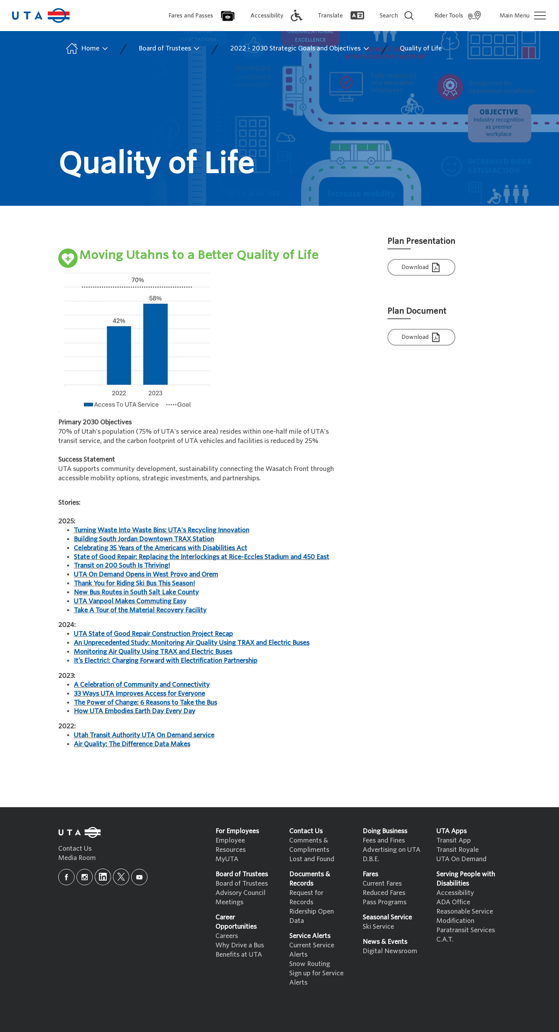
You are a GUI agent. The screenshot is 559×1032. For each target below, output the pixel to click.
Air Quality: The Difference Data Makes (132, 744)
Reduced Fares (384, 892)
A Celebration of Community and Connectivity (142, 684)
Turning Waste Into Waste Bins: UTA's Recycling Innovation (161, 530)
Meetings (229, 902)
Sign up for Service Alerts (316, 977)
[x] (121, 877)
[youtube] (139, 877)
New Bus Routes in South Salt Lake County (136, 592)
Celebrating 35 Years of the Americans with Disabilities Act (160, 548)
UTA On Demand (461, 859)
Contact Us (75, 848)
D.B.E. (371, 859)
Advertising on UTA (391, 849)
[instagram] (84, 877)
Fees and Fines (384, 840)
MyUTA (226, 859)
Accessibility (455, 892)
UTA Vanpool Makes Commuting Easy (130, 601)
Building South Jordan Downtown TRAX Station (144, 539)
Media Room (77, 858)
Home (86, 48)
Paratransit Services (465, 930)
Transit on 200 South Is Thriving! (122, 565)
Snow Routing (309, 964)
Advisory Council (240, 892)
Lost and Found (311, 859)
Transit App (453, 840)
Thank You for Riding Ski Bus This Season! (134, 583)
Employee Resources (230, 845)
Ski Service (378, 926)
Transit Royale (457, 849)
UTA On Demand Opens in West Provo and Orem (146, 574)
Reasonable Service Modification (464, 916)
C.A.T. (444, 939)
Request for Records (306, 897)
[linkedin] (103, 877)
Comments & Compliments (309, 845)
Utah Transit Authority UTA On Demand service (144, 735)
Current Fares (382, 883)
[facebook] (66, 877)
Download (421, 268)
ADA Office (453, 902)
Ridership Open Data (311, 916)
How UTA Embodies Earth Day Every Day (134, 711)
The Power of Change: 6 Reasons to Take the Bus (145, 702)
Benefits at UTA (238, 954)
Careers (226, 936)
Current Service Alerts (311, 950)
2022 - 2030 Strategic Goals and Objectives (300, 48)
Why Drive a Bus (239, 945)
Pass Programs (384, 902)
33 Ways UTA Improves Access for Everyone (139, 693)
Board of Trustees (169, 48)
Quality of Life (421, 48)
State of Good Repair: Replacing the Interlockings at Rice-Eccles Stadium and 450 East (201, 557)
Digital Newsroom (390, 951)
